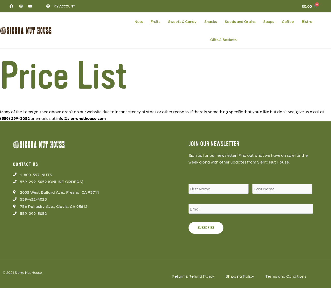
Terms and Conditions (285, 276)
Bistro (307, 21)
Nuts (138, 21)
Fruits (155, 21)
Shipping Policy (239, 276)
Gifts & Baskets (223, 39)
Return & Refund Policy (193, 276)
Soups (268, 21)
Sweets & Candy (182, 21)
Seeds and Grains (240, 21)
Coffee (288, 21)
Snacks (210, 21)
